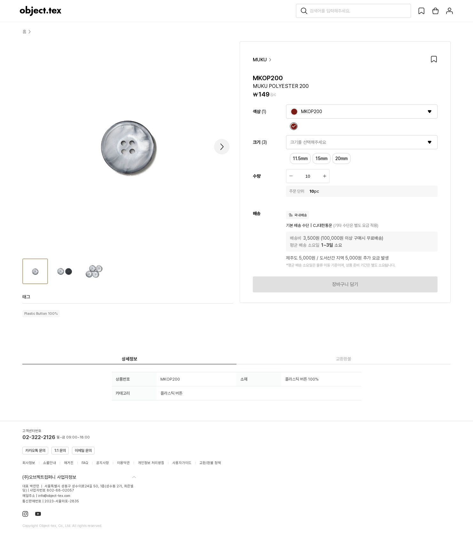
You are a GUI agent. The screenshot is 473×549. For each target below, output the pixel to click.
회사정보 (28, 463)
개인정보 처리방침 (151, 463)
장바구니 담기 (345, 286)
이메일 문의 (83, 450)
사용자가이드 (181, 463)
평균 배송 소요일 (304, 247)
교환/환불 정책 (210, 463)
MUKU (262, 62)
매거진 (69, 463)
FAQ (84, 463)
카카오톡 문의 (35, 450)
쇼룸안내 (49, 463)
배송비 (295, 240)
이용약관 (123, 463)
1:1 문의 (60, 450)
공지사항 (102, 463)
